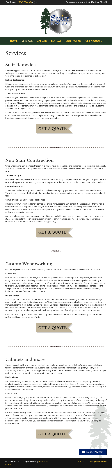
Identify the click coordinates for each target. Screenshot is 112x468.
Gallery (42, 40)
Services (27, 40)
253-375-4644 (24, 2)
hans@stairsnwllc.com (98, 462)
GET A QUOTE (93, 40)
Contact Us (73, 40)
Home (14, 40)
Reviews (56, 40)
